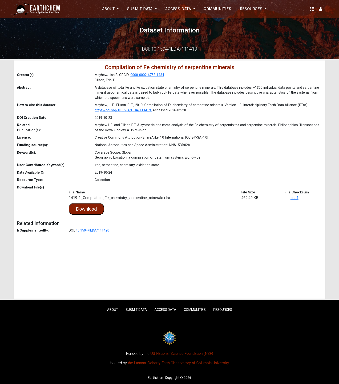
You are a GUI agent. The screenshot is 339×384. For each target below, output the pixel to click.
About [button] (109, 9)
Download (86, 209)
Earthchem (156, 378)
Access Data (165, 310)
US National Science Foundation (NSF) (181, 353)
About (112, 310)
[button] (312, 9)
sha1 (295, 198)
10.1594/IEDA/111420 (92, 230)
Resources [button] (252, 9)
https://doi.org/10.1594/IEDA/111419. (123, 110)
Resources (222, 310)
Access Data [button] (178, 9)
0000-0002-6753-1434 (147, 75)
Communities (217, 9)
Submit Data (136, 310)
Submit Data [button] (140, 9)
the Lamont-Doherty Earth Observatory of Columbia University (178, 363)
